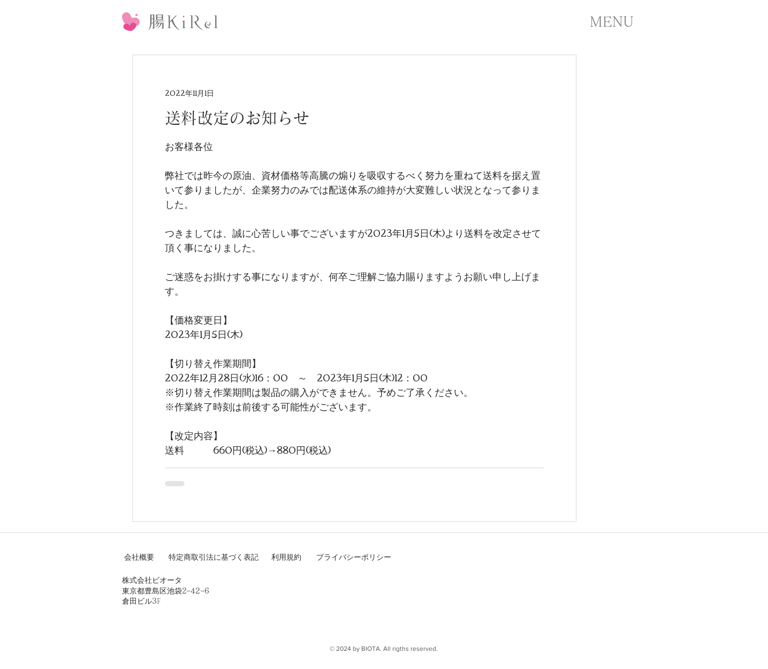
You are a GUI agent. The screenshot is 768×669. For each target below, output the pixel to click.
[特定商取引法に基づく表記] (213, 558)
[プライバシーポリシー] (354, 558)
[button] (612, 21)
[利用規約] (287, 558)
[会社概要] (140, 558)
